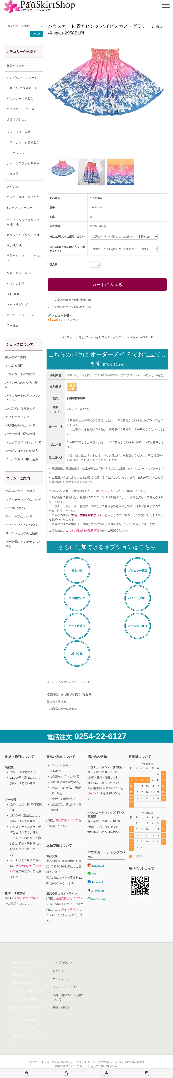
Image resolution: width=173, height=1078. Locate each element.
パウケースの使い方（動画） (21, 385)
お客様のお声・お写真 (20, 491)
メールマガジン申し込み (21, 459)
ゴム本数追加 (77, 598)
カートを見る (61, 978)
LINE (92, 874)
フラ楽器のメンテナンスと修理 (23, 544)
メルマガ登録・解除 (24, 999)
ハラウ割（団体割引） (25, 1019)
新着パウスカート (19, 66)
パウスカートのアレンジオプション (23, 398)
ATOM (65, 1007)
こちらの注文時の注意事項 (82, 530)
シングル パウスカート (71, 682)
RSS (56, 1007)
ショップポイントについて (23, 442)
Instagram (95, 865)
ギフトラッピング (17, 416)
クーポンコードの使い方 (21, 450)
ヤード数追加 (77, 625)
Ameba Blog (96, 899)
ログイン (58, 970)
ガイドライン (69, 909)
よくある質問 (14, 365)
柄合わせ (77, 570)
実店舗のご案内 (15, 357)
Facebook (95, 882)
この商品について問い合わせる (71, 307)
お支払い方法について (25, 983)
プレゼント (64, 319)
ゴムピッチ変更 (137, 570)
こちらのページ (109, 490)
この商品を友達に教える (62, 708)
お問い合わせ (19, 974)
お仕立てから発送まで (20, 408)
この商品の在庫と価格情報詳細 (71, 299)
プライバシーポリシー (67, 987)
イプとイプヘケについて (21, 524)
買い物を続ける (56, 701)
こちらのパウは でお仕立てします (107, 359)
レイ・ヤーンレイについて (23, 499)
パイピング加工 (137, 598)
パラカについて (15, 508)
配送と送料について (27, 898)
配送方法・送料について (26, 991)
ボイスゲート (95, 793)
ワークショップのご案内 (21, 533)
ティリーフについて (18, 516)
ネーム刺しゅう (137, 625)
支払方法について (67, 820)
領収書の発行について (20, 425)
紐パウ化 (77, 653)
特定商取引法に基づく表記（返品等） (70, 694)
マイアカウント (63, 962)
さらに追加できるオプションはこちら (107, 547)
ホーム (50, 682)
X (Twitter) (95, 890)
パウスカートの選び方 (20, 374)
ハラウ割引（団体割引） (21, 433)
